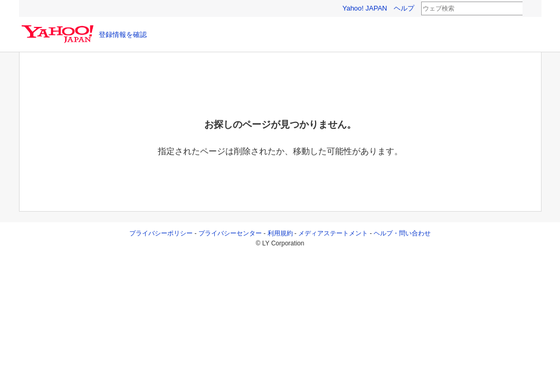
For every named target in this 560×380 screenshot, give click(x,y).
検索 (529, 9)
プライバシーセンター (230, 233)
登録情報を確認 (123, 35)
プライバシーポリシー (161, 233)
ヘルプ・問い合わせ (402, 233)
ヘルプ (404, 8)
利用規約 (280, 233)
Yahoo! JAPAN (365, 8)
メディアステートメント (333, 233)
